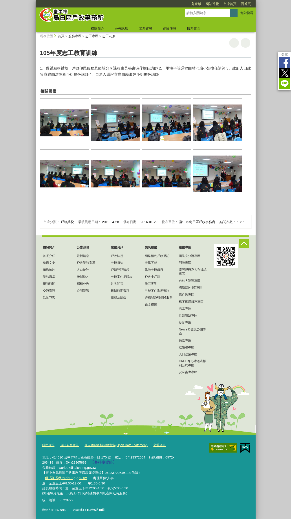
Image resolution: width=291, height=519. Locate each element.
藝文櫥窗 (151, 304)
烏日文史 (49, 262)
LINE (284, 83)
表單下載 (151, 262)
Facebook (284, 62)
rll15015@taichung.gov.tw (163, 471)
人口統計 (83, 269)
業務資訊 (145, 28)
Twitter (284, 73)
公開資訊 (83, 290)
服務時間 (49, 283)
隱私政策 (48, 445)
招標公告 (83, 283)
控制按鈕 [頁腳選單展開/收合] (244, 243)
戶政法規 (117, 256)
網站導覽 (212, 4)
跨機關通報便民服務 (158, 297)
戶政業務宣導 (86, 262)
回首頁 (246, 4)
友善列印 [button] (234, 43)
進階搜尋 (246, 13)
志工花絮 (108, 36)
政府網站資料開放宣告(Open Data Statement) (111, 445)
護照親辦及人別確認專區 (193, 271)
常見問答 (117, 283)
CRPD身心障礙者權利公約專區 (192, 363)
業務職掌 (49, 277)
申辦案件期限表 (121, 277)
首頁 (61, 36)
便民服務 (169, 28)
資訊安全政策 (68, 445)
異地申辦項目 (154, 269)
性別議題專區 (188, 315)
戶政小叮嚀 (152, 277)
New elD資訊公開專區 (192, 331)
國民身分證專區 (189, 256)
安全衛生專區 (188, 372)
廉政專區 (185, 340)
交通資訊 (49, 290)
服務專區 (193, 28)
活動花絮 (49, 297)
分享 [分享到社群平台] (284, 54)
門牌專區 (185, 262)
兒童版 (196, 4)
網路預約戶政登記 (157, 256)
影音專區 (185, 322)
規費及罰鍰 (118, 297)
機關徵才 (83, 277)
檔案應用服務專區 (191, 301)
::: (33, 2)
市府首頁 (229, 4)
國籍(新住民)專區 (190, 287)
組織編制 (49, 269)
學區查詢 (151, 283)
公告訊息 (121, 28)
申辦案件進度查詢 (157, 290)
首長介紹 (49, 256)
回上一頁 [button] (245, 43)
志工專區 (92, 36)
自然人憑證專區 (189, 280)
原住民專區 (186, 294)
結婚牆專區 (186, 347)
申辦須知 (117, 262)
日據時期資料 (120, 290)
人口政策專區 (188, 354)
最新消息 (83, 256)
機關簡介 (97, 28)
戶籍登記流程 (120, 269)
